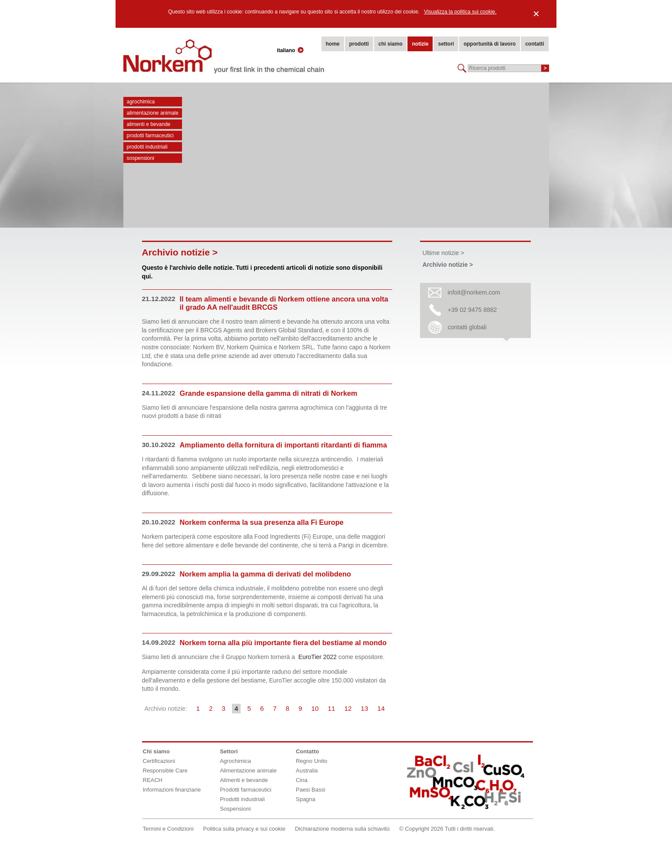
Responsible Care (165, 770)
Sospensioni (140, 158)
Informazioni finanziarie (172, 789)
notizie (420, 44)
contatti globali (467, 327)
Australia (307, 770)
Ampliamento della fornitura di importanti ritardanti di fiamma (283, 445)
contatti (534, 44)
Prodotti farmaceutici (150, 136)
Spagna (305, 799)
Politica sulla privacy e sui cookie (244, 828)
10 (315, 708)
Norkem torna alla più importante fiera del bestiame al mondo (283, 642)
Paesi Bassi (310, 789)
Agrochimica (141, 102)
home (333, 44)
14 (381, 708)
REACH (153, 780)
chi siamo (390, 44)
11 (331, 708)
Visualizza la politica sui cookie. (460, 12)
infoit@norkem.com (474, 292)
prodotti (359, 44)
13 (364, 708)
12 (348, 708)
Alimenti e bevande (149, 124)
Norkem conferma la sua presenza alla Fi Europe (262, 522)
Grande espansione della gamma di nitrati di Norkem (269, 393)
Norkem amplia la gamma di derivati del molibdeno (265, 574)
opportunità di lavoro (489, 44)
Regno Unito (311, 761)
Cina (302, 780)
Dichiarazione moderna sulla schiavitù (342, 828)
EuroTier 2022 (317, 656)
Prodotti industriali (147, 147)
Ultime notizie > (443, 252)
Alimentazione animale (153, 113)
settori (446, 44)
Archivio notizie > (448, 264)
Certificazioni (159, 761)
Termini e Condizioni (168, 828)
